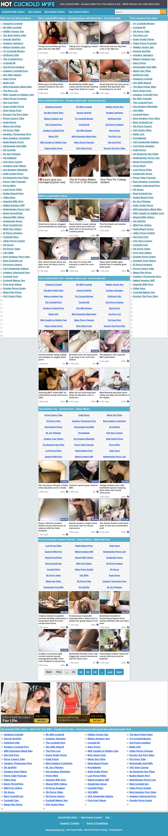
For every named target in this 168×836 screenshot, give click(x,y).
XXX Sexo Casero (12, 162)
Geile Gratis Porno (13, 173)
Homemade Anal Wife (15, 146)
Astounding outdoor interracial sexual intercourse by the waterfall (114, 656)
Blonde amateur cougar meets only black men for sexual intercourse (83, 525)
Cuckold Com (10, 276)
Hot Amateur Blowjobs (15, 169)
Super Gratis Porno (13, 106)
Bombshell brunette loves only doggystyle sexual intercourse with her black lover (83, 656)
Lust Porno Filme (12, 189)
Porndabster (10, 158)
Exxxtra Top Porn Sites (15, 114)
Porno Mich (9, 185)
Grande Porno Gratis (14, 288)
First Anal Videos (12, 284)
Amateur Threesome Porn (17, 134)
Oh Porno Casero (12, 264)
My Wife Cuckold (12, 27)
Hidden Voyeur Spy (13, 31)
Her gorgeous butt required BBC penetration (112, 356)
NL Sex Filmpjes (12, 154)
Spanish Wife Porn (13, 201)
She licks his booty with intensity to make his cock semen (81, 264)
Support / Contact (69, 823)
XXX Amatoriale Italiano (16, 268)
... (102, 672)
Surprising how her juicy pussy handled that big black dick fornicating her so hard (114, 86)
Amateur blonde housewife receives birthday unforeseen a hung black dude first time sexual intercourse (53, 620)
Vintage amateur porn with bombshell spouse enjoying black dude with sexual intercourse (113, 489)
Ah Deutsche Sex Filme (16, 177)
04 (95, 672)
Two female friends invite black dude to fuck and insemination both (114, 525)
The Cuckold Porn (13, 59)
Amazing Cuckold (12, 23)
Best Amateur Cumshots (16, 138)
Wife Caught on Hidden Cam (18, 94)
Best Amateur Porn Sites (16, 256)
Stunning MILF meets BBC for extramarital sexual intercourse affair (53, 395)
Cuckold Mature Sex (14, 280)
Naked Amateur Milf (13, 205)
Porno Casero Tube (13, 118)
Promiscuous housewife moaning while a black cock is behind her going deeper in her (83, 618)
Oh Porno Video (12, 249)
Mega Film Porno (12, 292)
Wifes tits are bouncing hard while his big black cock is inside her (82, 395)
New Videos (34, 12)
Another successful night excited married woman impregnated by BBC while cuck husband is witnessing (52, 657)
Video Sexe (9, 197)
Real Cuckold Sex (12, 225)
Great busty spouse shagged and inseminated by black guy (53, 225)
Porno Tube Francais (14, 181)
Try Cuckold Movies (14, 51)
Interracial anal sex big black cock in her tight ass (113, 47)
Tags (107, 817)
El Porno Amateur (12, 233)
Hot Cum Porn (11, 102)
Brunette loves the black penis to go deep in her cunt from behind (83, 357)
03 (88, 672)
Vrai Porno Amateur (13, 67)
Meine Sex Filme (12, 126)
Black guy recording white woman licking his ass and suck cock (51, 86)
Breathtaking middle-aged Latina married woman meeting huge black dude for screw (83, 86)
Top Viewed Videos (78, 12)
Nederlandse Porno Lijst (16, 209)
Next (119, 672)
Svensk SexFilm (12, 39)
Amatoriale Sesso (12, 221)
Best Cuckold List (12, 260)
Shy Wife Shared (12, 75)
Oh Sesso (8, 245)
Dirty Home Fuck (12, 110)
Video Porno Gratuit (14, 241)
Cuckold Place (11, 237)
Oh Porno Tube (11, 130)
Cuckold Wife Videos (13, 12)
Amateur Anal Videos (14, 166)
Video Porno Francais (15, 98)
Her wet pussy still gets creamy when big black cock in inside (53, 486)
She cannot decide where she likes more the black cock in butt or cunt (52, 264)
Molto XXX (8, 83)
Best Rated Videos (55, 12)
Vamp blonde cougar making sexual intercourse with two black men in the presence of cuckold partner (82, 228)
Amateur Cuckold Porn (15, 71)
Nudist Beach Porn (13, 193)
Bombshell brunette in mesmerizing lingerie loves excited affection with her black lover (114, 620)
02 (81, 672)
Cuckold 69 (9, 63)
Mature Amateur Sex (14, 47)
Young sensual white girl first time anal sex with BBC (52, 47)
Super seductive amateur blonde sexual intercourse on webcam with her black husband (52, 527)
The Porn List (10, 90)
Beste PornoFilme (13, 213)
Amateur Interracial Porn (16, 272)
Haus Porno (9, 79)
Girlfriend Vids (11, 55)
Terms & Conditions (97, 823)
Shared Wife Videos (13, 217)
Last (109, 672)
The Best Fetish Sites (14, 35)
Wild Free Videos (12, 229)
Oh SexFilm (9, 150)
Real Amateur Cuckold (91, 817)
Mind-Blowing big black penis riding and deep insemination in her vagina (114, 395)
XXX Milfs (8, 252)
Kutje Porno (9, 122)
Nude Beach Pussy (13, 142)
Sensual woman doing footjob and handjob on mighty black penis (53, 357)
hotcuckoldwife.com (55, 830)
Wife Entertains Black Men (17, 86)
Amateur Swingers (13, 43)
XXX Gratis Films (12, 296)
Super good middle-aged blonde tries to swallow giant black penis (113, 264)
